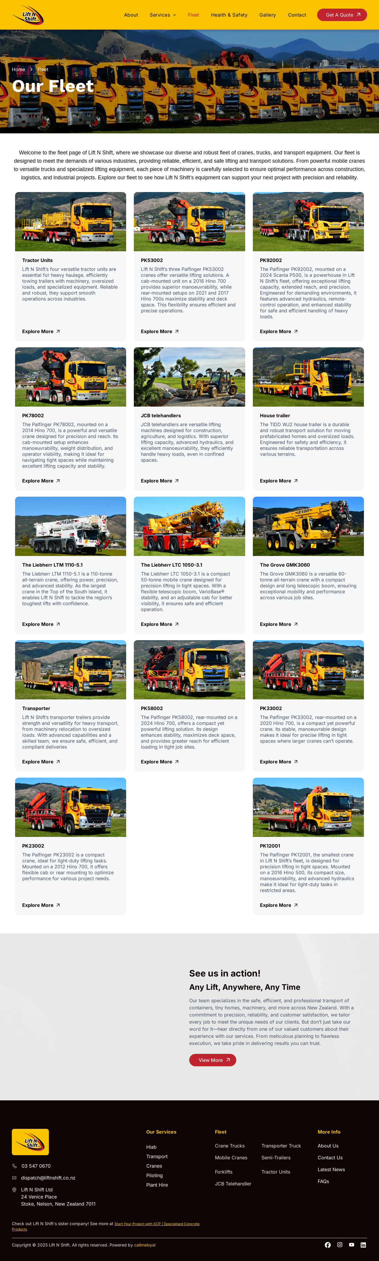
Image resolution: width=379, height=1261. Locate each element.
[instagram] (339, 1245)
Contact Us (330, 1158)
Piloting (154, 1175)
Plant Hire (157, 1185)
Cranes (154, 1166)
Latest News (331, 1169)
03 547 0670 (36, 1166)
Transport (157, 1156)
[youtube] (351, 1245)
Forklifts (223, 1172)
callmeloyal (144, 1244)
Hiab (151, 1147)
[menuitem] (131, 15)
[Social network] (328, 1245)
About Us (328, 1146)
